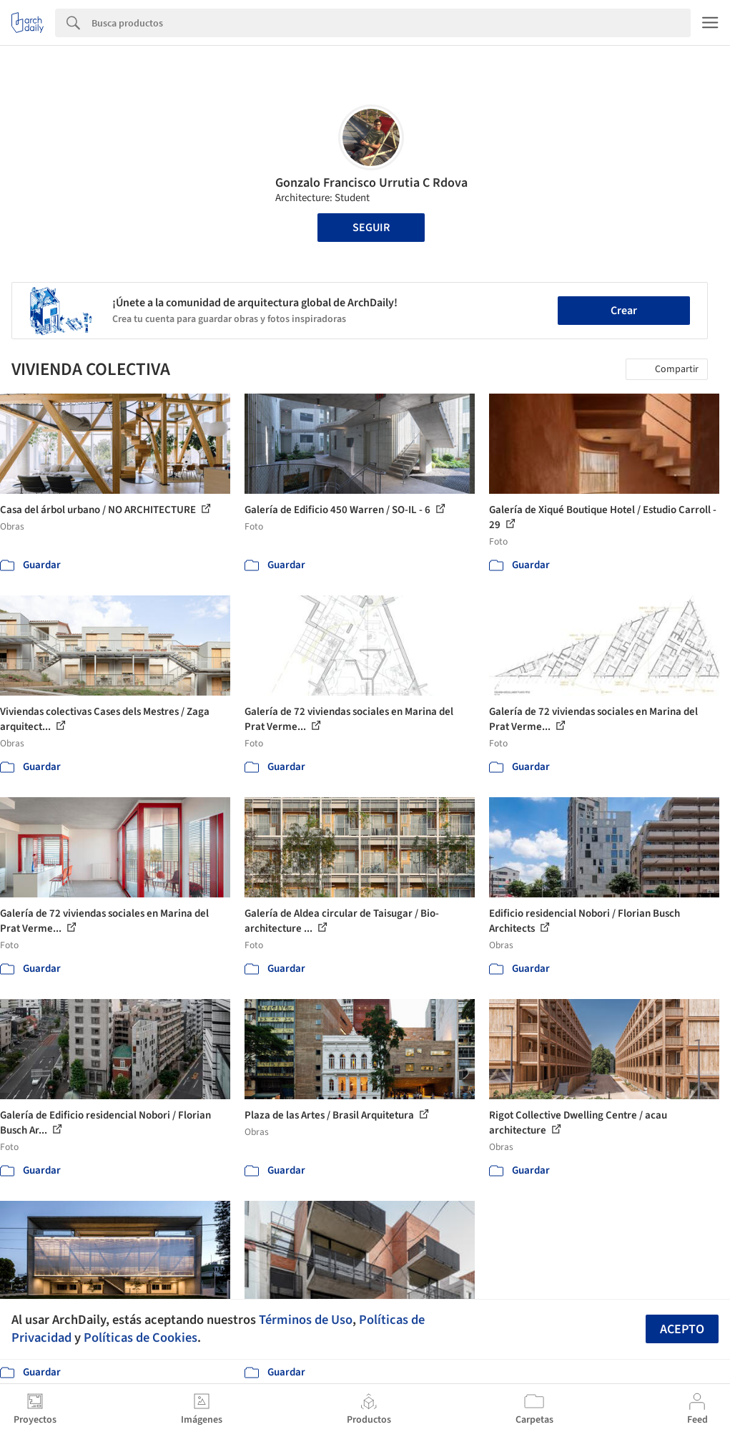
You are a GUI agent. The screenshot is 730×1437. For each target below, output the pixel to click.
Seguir (371, 227)
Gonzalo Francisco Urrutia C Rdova (371, 183)
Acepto (682, 1329)
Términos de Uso (305, 1319)
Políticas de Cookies (140, 1337)
